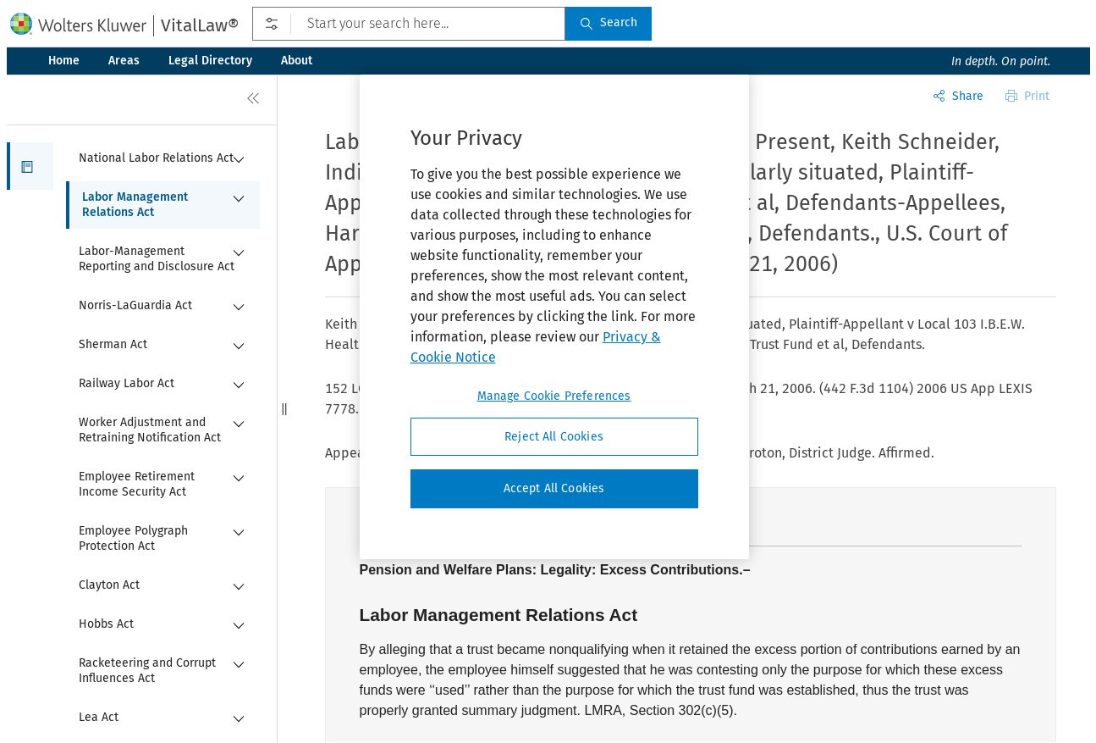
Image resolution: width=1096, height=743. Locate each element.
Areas (124, 60)
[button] (30, 166)
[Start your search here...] (408, 24)
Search (608, 22)
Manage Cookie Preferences (554, 396)
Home (64, 60)
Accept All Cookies (554, 488)
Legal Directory (210, 60)
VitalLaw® (200, 25)
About (296, 60)
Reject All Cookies (553, 437)
